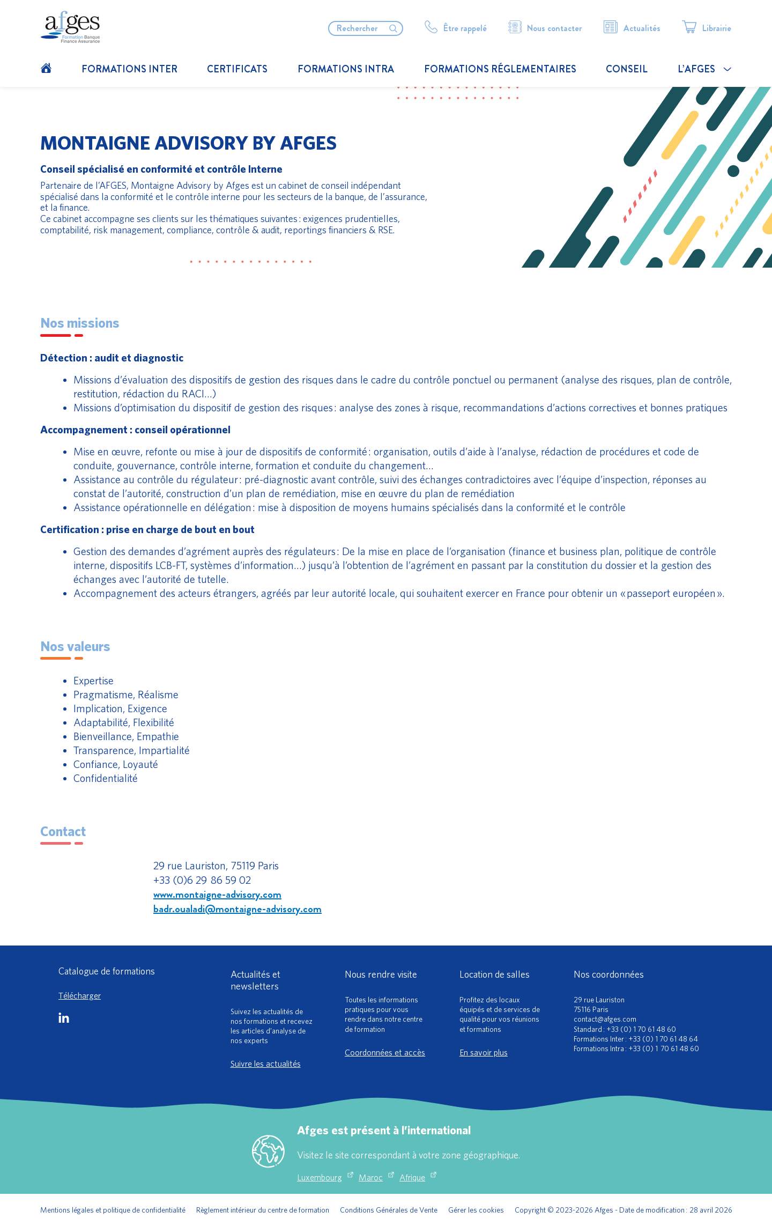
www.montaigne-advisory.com (217, 894)
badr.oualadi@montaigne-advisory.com (237, 909)
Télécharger (79, 995)
